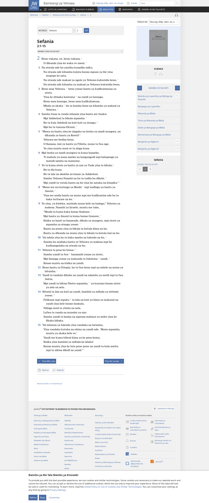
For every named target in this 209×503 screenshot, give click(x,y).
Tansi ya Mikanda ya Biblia (151, 120)
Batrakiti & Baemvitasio (74, 432)
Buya (42, 497)
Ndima (33, 497)
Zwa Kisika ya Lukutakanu (157, 422)
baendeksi (69, 452)
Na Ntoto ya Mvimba (103, 466)
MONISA (42, 30)
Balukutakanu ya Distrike (105, 454)
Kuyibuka (99, 450)
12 (39, 267)
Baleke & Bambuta (41, 444)
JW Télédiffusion (71, 460)
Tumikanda (69, 428)
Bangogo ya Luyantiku (149, 106)
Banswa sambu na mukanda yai (49, 383)
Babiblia (45, 15)
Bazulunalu (69, 440)
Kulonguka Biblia (40, 428)
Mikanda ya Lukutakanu (74, 444)
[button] (82, 9)
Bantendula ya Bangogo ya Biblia (154, 134)
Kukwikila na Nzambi (42, 452)
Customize (54, 497)
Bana (36, 448)
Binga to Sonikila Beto (103, 438)
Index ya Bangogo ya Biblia (151, 127)
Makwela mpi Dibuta (42, 440)
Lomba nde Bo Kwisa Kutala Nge (108, 434)
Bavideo (68, 464)
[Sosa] (157, 3)
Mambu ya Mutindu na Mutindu (77, 436)
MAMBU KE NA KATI (158, 88)
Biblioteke (34, 15)
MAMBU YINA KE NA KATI (148, 164)
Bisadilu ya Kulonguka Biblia (45, 432)
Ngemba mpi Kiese (41, 436)
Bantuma (68, 456)
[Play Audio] (176, 15)
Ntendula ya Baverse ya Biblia (45, 424)
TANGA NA (142, 21)
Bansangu (99, 415)
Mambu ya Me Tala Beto (104, 422)
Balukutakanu (100, 446)
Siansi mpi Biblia (40, 456)
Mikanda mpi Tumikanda (74, 424)
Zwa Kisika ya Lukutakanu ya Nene (136, 428)
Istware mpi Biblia (41, 460)
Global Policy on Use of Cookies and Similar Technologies (113, 486)
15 (39, 325)
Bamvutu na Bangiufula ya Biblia (46, 420)
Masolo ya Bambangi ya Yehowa (107, 462)
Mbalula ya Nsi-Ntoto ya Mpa (64, 15)
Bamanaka (69, 448)
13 (39, 275)
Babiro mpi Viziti (101, 442)
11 (39, 250)
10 (39, 237)
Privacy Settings (58, 489)
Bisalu (97, 458)
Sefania (83, 15)
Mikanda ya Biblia (146, 113)
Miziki (67, 468)
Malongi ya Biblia (40, 415)
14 (39, 291)
